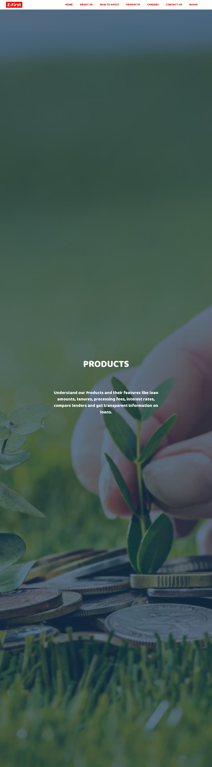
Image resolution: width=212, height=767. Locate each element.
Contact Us (174, 5)
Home (69, 5)
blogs (193, 5)
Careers (153, 5)
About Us (86, 5)
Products (133, 5)
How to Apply (109, 5)
